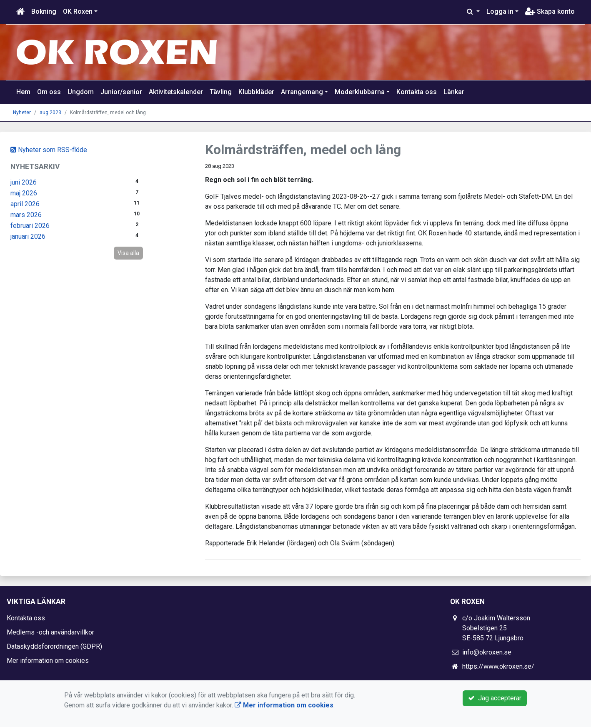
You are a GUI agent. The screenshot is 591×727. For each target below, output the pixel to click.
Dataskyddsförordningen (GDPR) (54, 646)
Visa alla (128, 253)
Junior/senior (121, 92)
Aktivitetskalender (176, 92)
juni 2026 (23, 182)
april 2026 (25, 204)
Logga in (499, 11)
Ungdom (81, 92)
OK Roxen (78, 11)
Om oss (49, 92)
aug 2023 (50, 112)
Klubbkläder (256, 92)
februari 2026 (30, 226)
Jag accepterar (494, 698)
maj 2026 (23, 193)
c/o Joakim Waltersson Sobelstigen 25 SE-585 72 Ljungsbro (496, 628)
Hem (23, 92)
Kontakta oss (416, 92)
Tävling (221, 92)
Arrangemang (302, 92)
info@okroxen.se (486, 652)
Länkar (453, 92)
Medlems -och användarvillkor (50, 632)
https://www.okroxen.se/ (498, 666)
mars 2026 (26, 215)
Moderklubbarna (360, 92)
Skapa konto (550, 11)
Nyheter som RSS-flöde (48, 150)
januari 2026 (27, 236)
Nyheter (22, 112)
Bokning (43, 11)
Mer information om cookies (48, 661)
